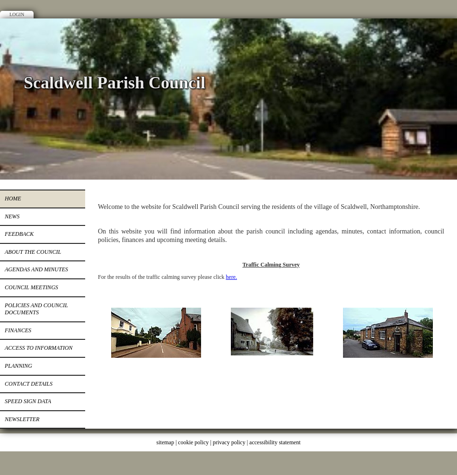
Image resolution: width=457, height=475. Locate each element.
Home (13, 198)
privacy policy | (231, 442)
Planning (18, 366)
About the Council (33, 252)
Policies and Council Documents (36, 309)
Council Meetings (31, 287)
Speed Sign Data (28, 401)
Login (16, 14)
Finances (18, 330)
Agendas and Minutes (36, 269)
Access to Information (38, 348)
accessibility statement (274, 442)
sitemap (165, 442)
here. (231, 277)
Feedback (19, 234)
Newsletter (22, 419)
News (12, 216)
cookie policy (193, 442)
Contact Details (29, 383)
